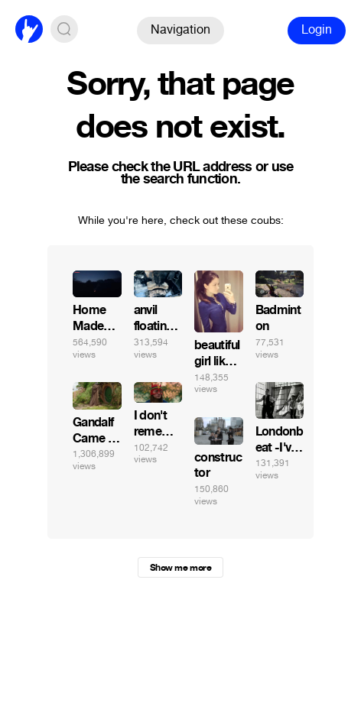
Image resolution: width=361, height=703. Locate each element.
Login (316, 29)
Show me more (180, 568)
